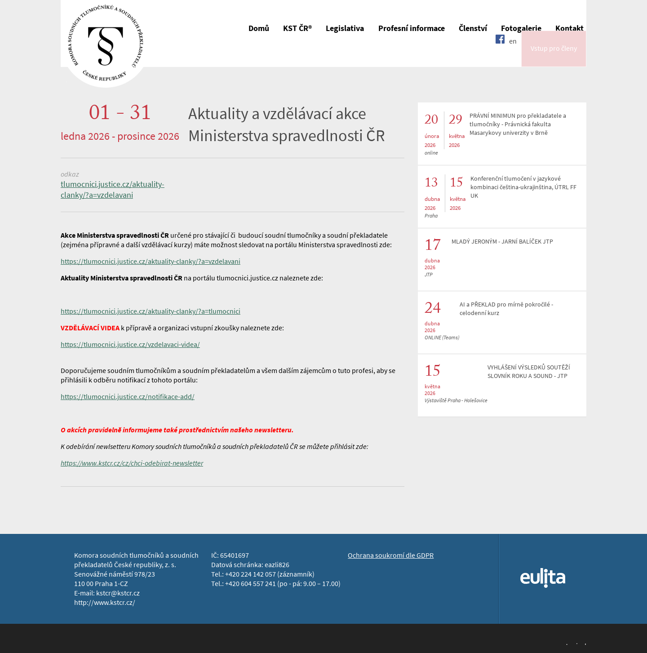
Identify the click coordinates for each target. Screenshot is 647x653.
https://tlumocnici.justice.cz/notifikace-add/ (128, 396)
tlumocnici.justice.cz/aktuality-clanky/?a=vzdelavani (112, 189)
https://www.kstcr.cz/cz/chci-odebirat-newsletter (132, 463)
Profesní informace (411, 28)
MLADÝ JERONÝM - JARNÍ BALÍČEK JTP (502, 241)
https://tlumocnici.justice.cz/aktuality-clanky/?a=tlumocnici (150, 311)
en (513, 55)
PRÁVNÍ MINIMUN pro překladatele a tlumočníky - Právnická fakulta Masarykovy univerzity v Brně (518, 124)
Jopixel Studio (575, 643)
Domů (258, 28)
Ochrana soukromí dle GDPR (391, 555)
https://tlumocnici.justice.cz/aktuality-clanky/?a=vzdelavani (150, 261)
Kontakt (569, 28)
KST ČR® (297, 28)
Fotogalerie (521, 28)
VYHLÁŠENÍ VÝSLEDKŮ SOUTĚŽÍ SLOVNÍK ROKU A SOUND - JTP (528, 371)
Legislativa (345, 28)
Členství (473, 28)
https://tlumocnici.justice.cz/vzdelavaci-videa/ (130, 344)
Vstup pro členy (554, 55)
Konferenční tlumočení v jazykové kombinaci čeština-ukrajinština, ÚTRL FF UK (523, 187)
